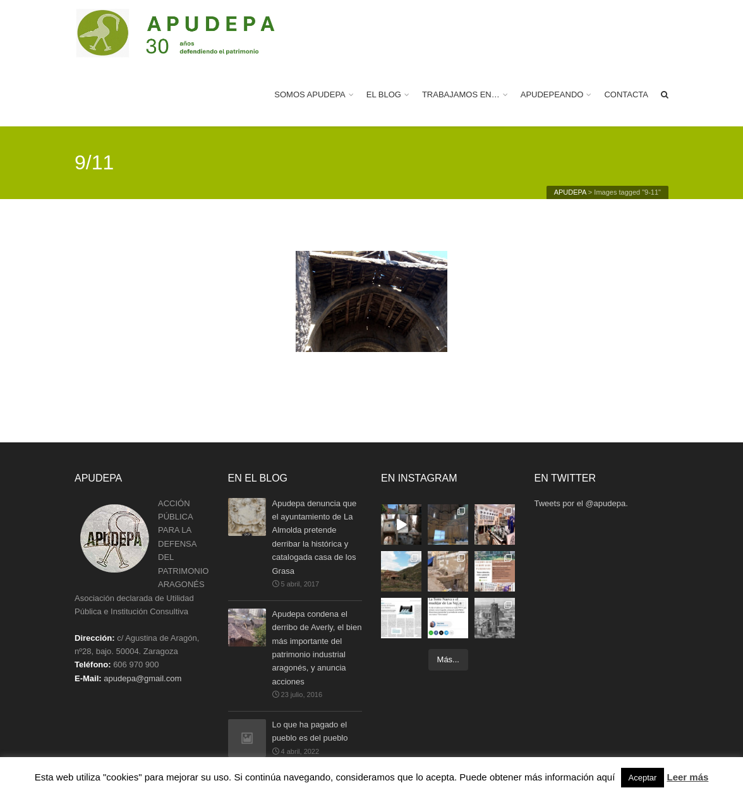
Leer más (687, 777)
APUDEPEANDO (552, 94)
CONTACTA (626, 94)
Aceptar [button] (643, 777)
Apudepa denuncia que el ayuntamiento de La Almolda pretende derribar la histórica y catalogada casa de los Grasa (314, 537)
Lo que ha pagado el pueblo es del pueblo (310, 732)
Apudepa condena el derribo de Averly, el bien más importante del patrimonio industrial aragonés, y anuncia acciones (317, 647)
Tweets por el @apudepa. (581, 503)
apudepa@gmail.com (142, 678)
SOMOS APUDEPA (309, 94)
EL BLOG (383, 94)
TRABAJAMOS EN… (461, 94)
